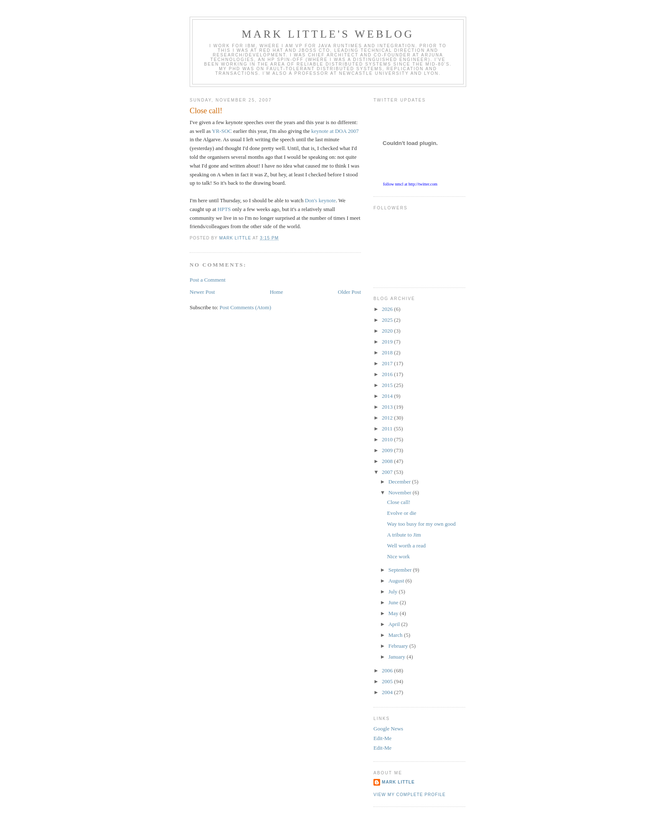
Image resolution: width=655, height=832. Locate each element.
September (400, 570)
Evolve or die (401, 513)
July (393, 591)
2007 (388, 472)
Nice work (398, 556)
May (394, 613)
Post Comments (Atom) (246, 307)
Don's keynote (320, 200)
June (394, 602)
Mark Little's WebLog (328, 34)
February (398, 646)
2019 (388, 341)
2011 (388, 428)
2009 (388, 450)
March (396, 635)
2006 (388, 670)
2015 (388, 385)
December (400, 481)
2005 (388, 681)
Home (276, 292)
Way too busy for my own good (421, 524)
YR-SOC (222, 131)
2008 (388, 461)
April (394, 624)
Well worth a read (406, 545)
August (397, 581)
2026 (388, 309)
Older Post (349, 292)
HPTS (224, 209)
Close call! (398, 502)
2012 (388, 418)
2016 (388, 374)
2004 (388, 692)
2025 (388, 320)
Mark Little (398, 782)
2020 (388, 331)
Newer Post (202, 292)
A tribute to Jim (404, 535)
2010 (388, 439)
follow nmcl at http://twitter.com (410, 184)
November (400, 492)
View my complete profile (409, 794)
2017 (388, 363)
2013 (388, 407)
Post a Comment (208, 280)
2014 (388, 396)
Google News (388, 728)
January (397, 657)
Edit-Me (382, 738)
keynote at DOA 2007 (335, 131)
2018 (388, 352)
